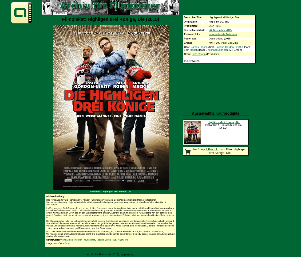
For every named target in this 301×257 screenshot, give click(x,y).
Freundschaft (89, 240)
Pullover (78, 240)
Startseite (60, 13)
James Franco (199, 47)
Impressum (127, 254)
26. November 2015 (220, 30)
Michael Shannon (218, 49)
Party (114, 240)
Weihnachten (66, 240)
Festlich (100, 240)
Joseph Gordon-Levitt (228, 47)
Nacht (121, 240)
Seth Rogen (191, 49)
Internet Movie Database (223, 34)
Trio (126, 240)
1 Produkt (212, 149)
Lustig (108, 240)
